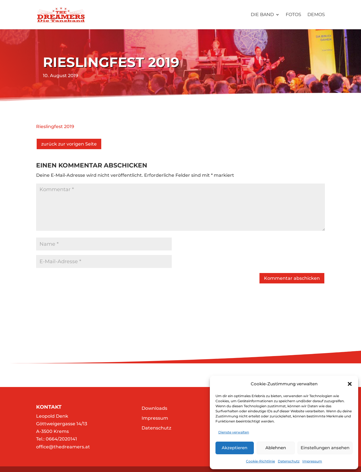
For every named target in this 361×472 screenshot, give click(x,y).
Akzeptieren (234, 447)
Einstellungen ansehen (325, 447)
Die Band (262, 15)
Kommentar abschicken (292, 278)
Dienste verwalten (233, 432)
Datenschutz (289, 461)
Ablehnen (275, 447)
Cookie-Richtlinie (260, 461)
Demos (316, 15)
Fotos (293, 15)
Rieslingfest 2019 (55, 126)
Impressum (312, 461)
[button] (350, 384)
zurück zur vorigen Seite (69, 144)
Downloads (154, 408)
